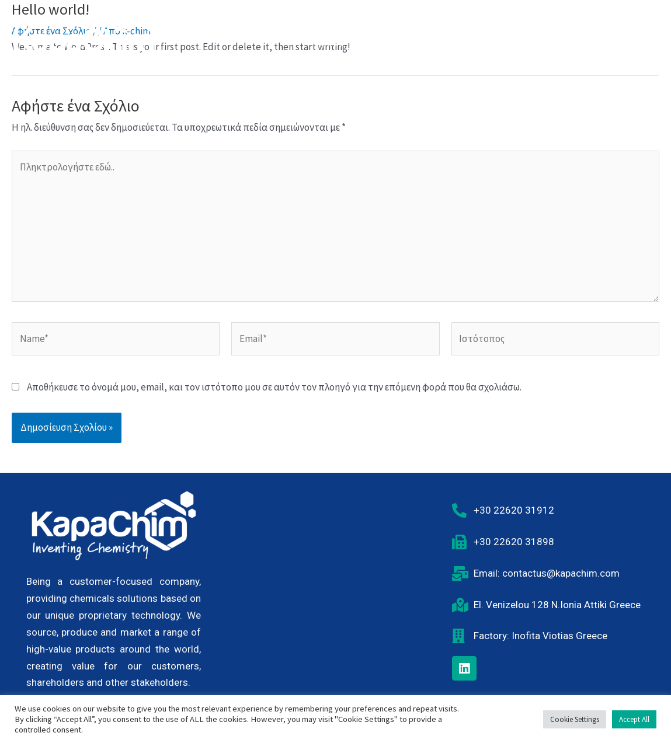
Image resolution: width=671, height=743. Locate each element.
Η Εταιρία (382, 42)
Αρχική (327, 42)
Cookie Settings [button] (574, 719)
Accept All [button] (634, 719)
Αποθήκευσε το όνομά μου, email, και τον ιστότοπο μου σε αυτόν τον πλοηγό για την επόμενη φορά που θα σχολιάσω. (274, 387)
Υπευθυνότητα (454, 42)
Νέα (568, 42)
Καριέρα (522, 42)
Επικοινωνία (623, 42)
